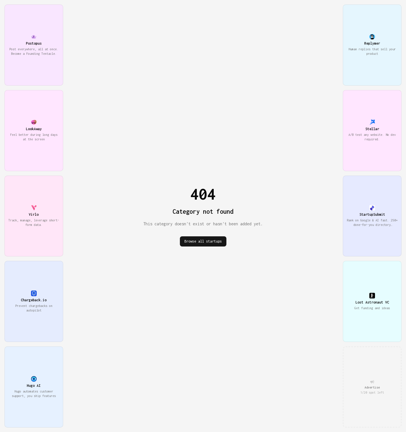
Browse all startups (203, 241)
